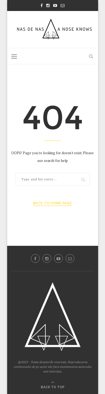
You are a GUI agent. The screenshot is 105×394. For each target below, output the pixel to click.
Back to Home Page (52, 203)
